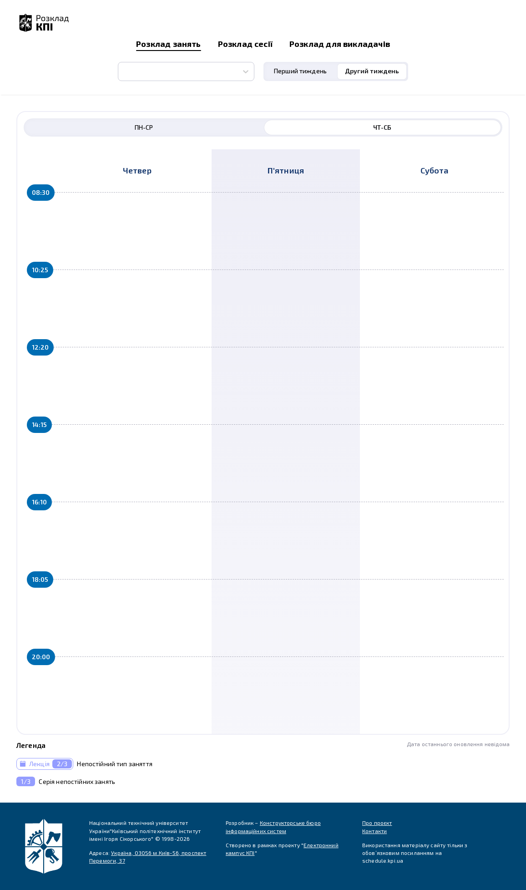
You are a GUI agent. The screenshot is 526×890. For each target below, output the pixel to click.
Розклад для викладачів (339, 44)
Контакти (374, 831)
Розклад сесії (245, 44)
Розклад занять (168, 44)
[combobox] (123, 71)
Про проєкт (377, 822)
